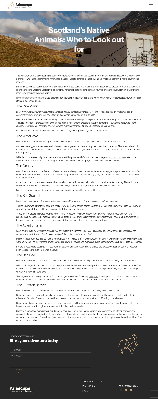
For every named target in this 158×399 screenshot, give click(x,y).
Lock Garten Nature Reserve (88, 190)
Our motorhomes (117, 157)
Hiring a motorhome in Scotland (30, 98)
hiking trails (93, 276)
